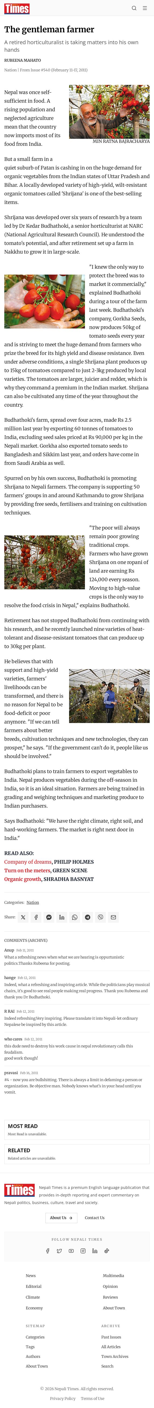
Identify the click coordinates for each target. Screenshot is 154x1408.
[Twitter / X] (59, 1251)
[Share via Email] (113, 917)
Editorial (33, 1286)
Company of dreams (28, 862)
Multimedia (113, 1275)
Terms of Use (92, 1398)
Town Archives (114, 1356)
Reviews (110, 1297)
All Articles (111, 1346)
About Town (114, 1308)
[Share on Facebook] (36, 917)
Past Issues (111, 1337)
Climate (33, 1297)
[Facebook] (47, 1251)
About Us (61, 1217)
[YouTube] (71, 1251)
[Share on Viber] (100, 917)
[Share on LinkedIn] (61, 917)
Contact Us (95, 1217)
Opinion (110, 1286)
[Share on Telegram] (87, 917)
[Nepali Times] (19, 1191)
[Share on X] (23, 917)
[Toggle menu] (145, 9)
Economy (34, 1308)
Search (107, 1366)
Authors (33, 1356)
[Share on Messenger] (49, 917)
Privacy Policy (63, 1398)
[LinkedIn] (95, 1251)
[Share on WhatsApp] (74, 917)
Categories (35, 1337)
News (31, 1275)
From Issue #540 (54, 70)
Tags (30, 1346)
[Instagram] (83, 1251)
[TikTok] (107, 1251)
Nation (33, 902)
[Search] (134, 9)
